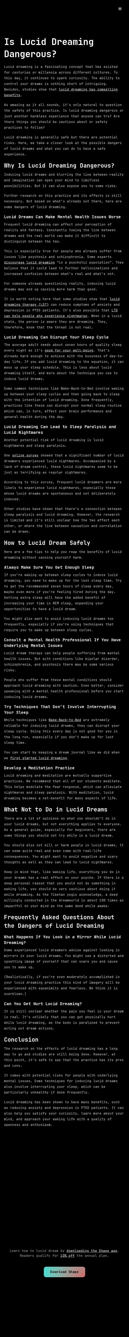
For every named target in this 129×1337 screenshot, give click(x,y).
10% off (67, 1256)
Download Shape (64, 1272)
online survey (25, 455)
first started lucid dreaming (38, 758)
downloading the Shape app (92, 1251)
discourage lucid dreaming (29, 262)
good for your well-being (69, 350)
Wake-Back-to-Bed (65, 720)
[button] (120, 9)
